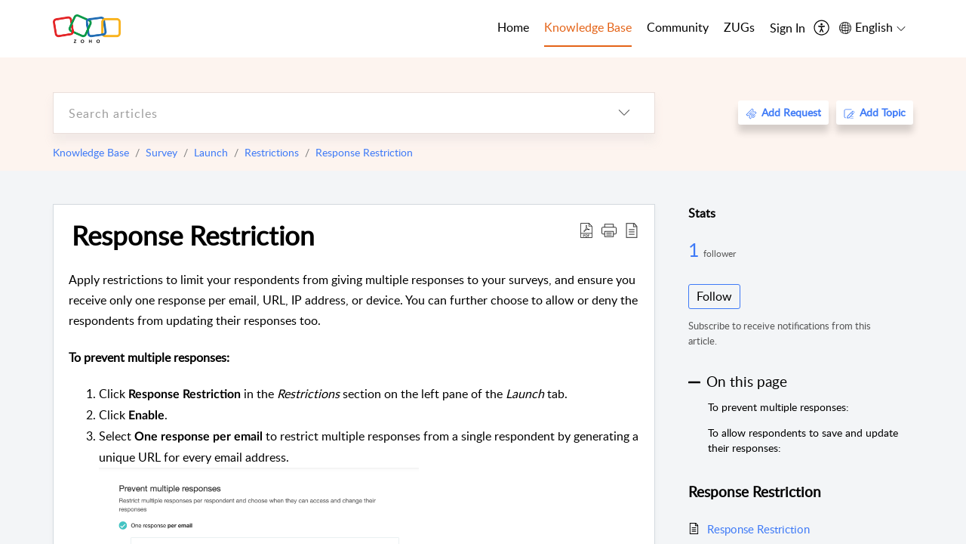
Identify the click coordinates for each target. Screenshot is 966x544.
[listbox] (624, 113)
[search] (324, 113)
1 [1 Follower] (695, 249)
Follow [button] (714, 296)
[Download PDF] (586, 230)
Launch (211, 152)
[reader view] (631, 230)
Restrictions (272, 152)
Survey (161, 152)
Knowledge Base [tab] (588, 27)
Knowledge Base (91, 152)
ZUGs (739, 27)
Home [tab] (513, 27)
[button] (609, 230)
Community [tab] (678, 27)
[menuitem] (787, 28)
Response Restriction (364, 152)
